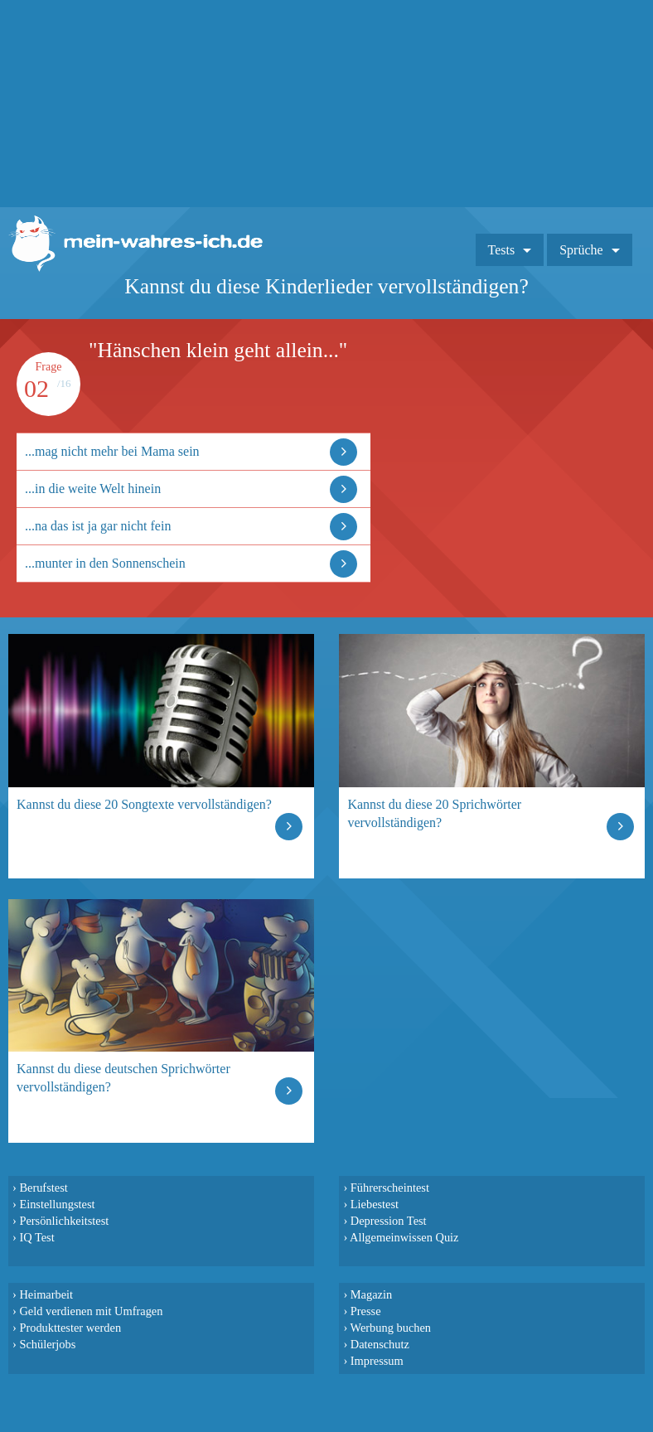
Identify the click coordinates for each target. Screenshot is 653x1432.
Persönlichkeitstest (64, 1220)
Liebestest (375, 1204)
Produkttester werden (70, 1327)
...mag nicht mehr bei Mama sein (112, 451)
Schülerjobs (47, 1344)
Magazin (371, 1294)
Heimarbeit (46, 1294)
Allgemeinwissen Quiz (404, 1237)
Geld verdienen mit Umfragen (90, 1311)
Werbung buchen (391, 1327)
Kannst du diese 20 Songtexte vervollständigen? (144, 804)
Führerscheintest (390, 1187)
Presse (366, 1311)
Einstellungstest (56, 1204)
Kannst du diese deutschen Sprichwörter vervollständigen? (123, 1078)
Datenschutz (380, 1344)
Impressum (377, 1360)
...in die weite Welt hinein (93, 488)
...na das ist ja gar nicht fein (98, 526)
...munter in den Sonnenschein (105, 563)
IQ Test (36, 1237)
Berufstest (43, 1187)
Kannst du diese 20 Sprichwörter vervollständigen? (434, 813)
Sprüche (580, 250)
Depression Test (389, 1220)
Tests (501, 250)
